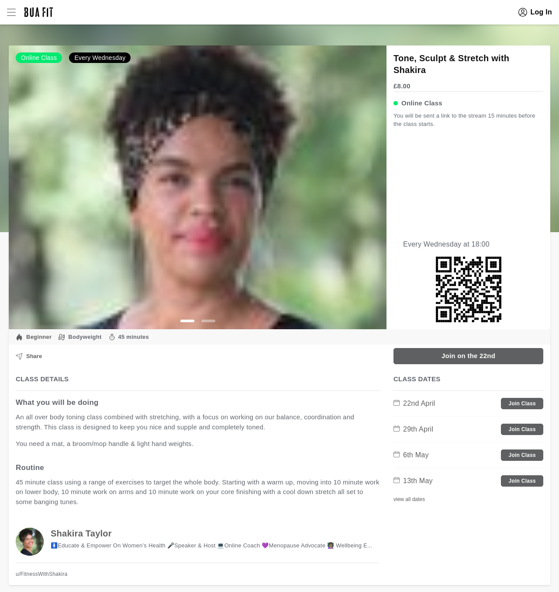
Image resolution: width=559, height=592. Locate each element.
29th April (413, 429)
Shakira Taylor (81, 533)
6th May (411, 455)
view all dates (409, 499)
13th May (413, 480)
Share (29, 356)
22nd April (414, 403)
